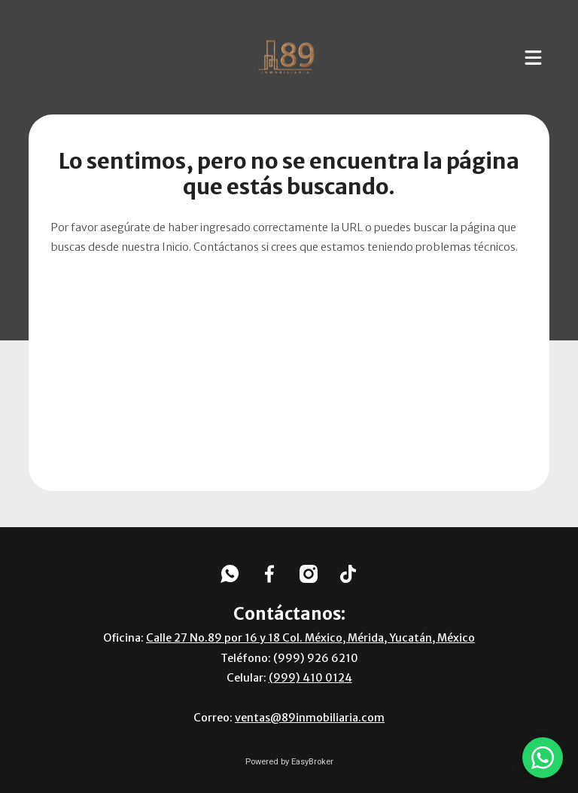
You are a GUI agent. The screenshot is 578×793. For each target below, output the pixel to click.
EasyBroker (312, 762)
